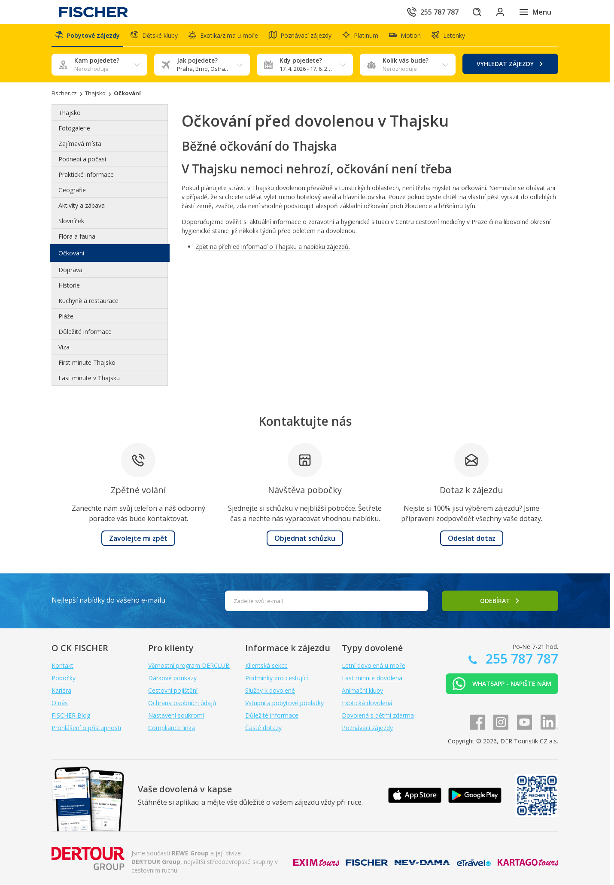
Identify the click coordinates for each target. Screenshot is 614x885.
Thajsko (69, 113)
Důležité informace (85, 332)
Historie (69, 286)
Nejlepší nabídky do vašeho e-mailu (108, 600)
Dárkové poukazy (172, 678)
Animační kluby (362, 690)
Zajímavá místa (79, 144)
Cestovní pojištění (173, 690)
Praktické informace (86, 175)
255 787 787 (520, 658)
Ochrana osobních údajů (182, 703)
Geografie (72, 190)
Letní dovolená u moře (373, 665)
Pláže (65, 316)
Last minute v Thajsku (89, 378)
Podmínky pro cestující (276, 678)
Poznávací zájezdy (367, 728)
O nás (60, 703)
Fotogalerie (74, 128)
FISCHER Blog (71, 715)
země (204, 206)
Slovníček (71, 221)
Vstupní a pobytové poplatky (284, 703)
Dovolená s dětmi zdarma (378, 715)
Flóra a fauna (76, 237)
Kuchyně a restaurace (88, 301)
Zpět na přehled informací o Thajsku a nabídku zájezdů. (272, 247)
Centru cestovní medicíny (430, 222)
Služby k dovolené (270, 690)
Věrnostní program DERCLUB (189, 665)
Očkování (71, 253)
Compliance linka (171, 728)
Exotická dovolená (367, 703)
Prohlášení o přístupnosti (86, 728)
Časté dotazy (263, 728)
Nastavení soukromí (176, 715)
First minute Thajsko (87, 363)
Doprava (70, 270)
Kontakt (62, 665)
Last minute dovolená (372, 678)
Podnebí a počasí (82, 159)
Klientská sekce (266, 665)
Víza (64, 347)
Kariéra (61, 690)
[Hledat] (476, 12)
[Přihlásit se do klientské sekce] (500, 12)
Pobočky (64, 678)
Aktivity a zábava (81, 206)
